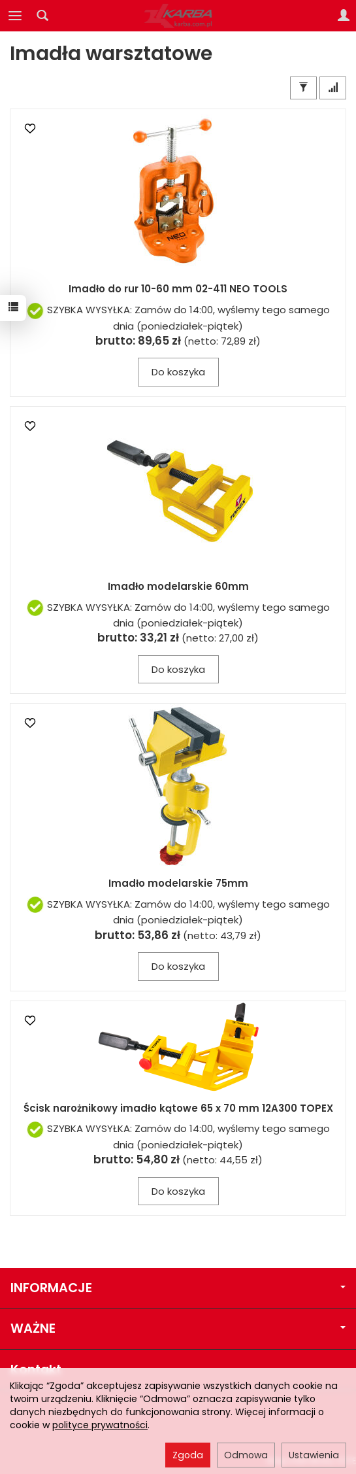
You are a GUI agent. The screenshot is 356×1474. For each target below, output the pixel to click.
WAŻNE (178, 1328)
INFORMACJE (178, 1288)
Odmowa (246, 1455)
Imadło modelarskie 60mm (178, 586)
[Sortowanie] (332, 88)
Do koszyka (178, 372)
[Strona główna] (178, 15)
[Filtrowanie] (303, 88)
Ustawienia (314, 1455)
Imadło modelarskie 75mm (178, 883)
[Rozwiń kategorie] (15, 15)
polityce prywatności (100, 1424)
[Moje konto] (343, 15)
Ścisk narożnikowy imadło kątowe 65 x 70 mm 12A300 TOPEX (178, 1108)
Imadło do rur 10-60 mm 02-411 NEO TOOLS (178, 289)
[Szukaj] (42, 15)
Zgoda (187, 1455)
